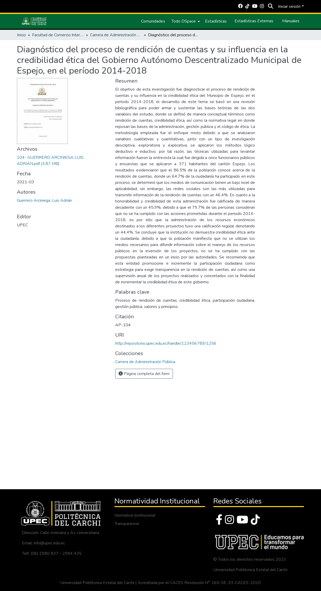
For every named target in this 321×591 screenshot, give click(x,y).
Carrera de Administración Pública (116, 35)
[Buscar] (270, 6)
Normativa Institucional (134, 515)
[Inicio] (34, 21)
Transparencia (126, 524)
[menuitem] (185, 21)
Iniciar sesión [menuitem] (289, 6)
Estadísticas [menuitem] (216, 21)
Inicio (21, 35)
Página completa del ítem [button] (144, 374)
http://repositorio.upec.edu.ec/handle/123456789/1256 (165, 343)
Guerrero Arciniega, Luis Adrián (44, 200)
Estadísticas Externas (254, 21)
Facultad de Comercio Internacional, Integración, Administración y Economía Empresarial (58, 35)
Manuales (291, 21)
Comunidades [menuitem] (153, 21)
